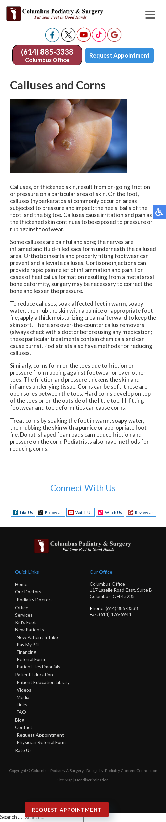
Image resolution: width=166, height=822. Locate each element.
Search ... (11, 816)
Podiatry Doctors (35, 599)
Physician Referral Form (41, 742)
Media (23, 697)
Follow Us (54, 512)
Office (21, 607)
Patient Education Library (43, 682)
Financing (26, 652)
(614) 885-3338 (47, 51)
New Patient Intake (37, 637)
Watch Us (83, 512)
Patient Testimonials (38, 666)
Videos (24, 690)
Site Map (64, 779)
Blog (19, 720)
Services (24, 615)
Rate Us (23, 750)
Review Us (144, 512)
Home (21, 584)
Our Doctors (28, 592)
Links (22, 704)
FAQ (21, 712)
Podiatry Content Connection (131, 770)
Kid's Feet (25, 622)
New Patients (29, 629)
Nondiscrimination (92, 779)
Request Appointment (119, 55)
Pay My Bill (28, 644)
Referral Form (31, 659)
